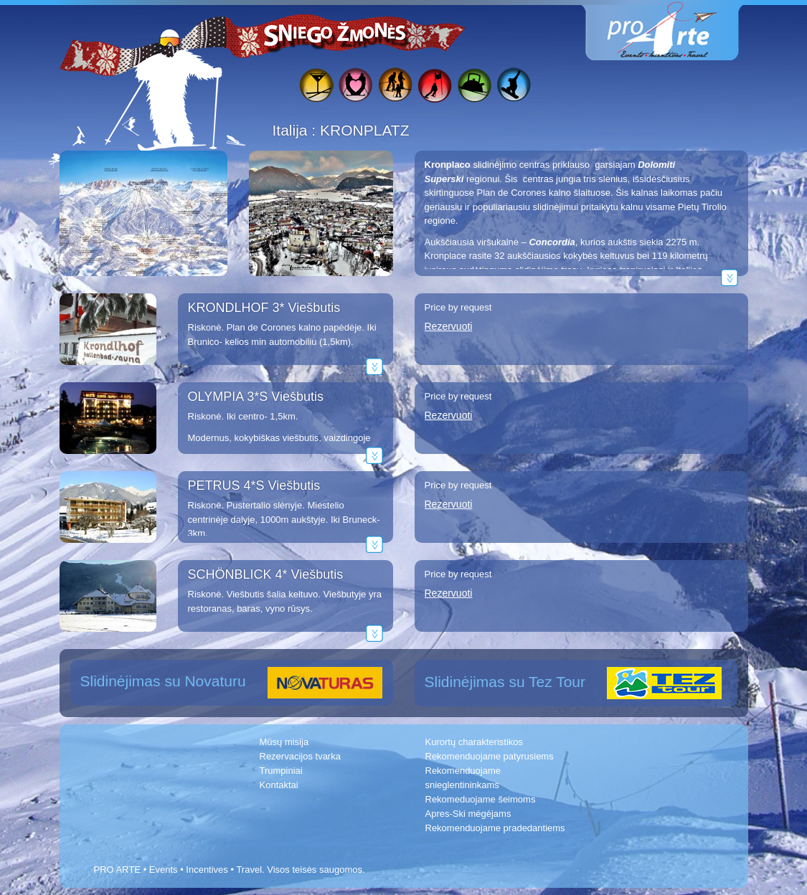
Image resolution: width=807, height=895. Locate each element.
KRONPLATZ (364, 130)
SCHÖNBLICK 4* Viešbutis (266, 574)
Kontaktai (279, 785)
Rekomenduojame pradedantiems (495, 828)
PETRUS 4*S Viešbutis (254, 485)
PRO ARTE (117, 869)
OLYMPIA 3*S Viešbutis (256, 396)
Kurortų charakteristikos (474, 742)
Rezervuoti (449, 326)
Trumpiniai (281, 770)
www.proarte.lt (673, 30)
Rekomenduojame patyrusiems (489, 756)
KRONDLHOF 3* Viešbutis (264, 307)
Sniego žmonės (335, 33)
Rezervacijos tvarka (300, 756)
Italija (292, 130)
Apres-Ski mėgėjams (468, 813)
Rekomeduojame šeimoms (480, 799)
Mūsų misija (284, 742)
